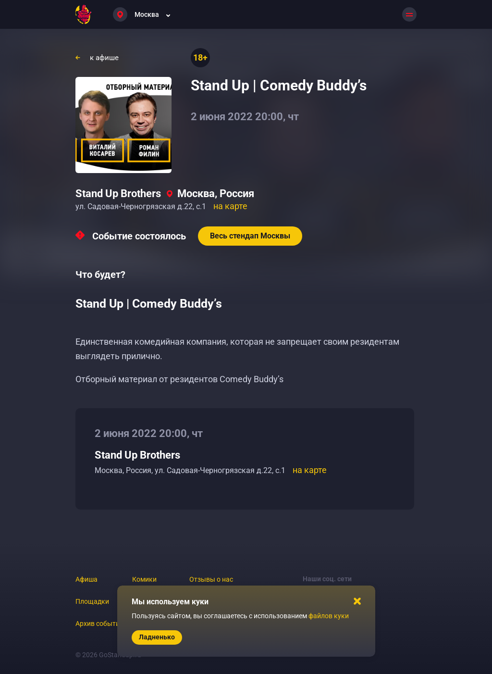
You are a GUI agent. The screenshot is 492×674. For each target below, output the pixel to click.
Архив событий (99, 623)
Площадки (92, 601)
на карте (230, 206)
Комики (144, 579)
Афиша (86, 579)
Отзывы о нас (211, 579)
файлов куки (328, 616)
